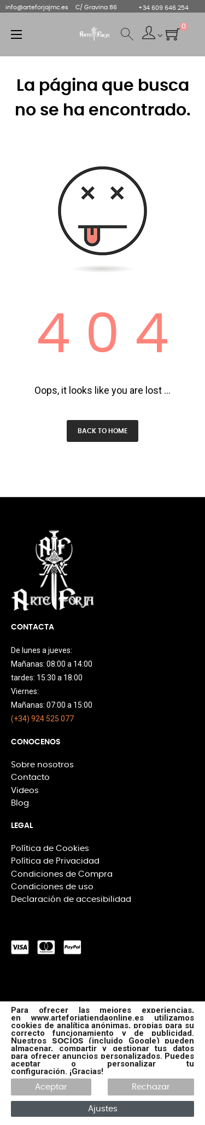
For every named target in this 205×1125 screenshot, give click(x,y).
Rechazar (151, 1087)
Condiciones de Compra (62, 874)
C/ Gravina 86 (96, 7)
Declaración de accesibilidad (71, 899)
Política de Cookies (50, 848)
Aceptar (51, 1087)
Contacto (30, 777)
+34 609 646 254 (163, 8)
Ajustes (103, 1109)
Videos (25, 790)
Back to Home (102, 431)
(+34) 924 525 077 (42, 718)
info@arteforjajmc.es (36, 7)
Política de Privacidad (55, 861)
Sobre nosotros (42, 765)
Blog (20, 803)
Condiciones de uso (52, 887)
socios (68, 1041)
